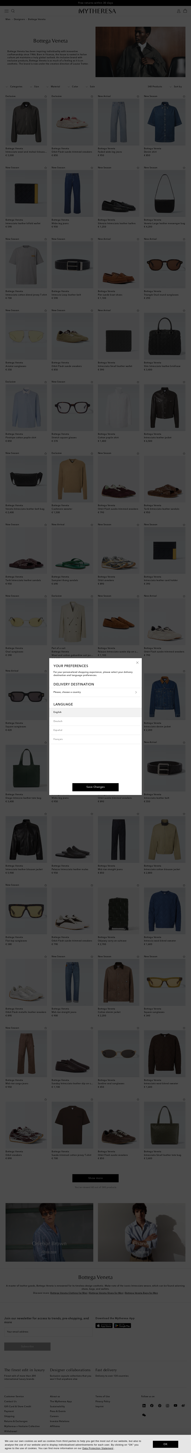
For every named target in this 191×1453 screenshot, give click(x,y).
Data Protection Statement (97, 1448)
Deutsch (58, 721)
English (57, 712)
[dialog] (95, 1444)
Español (57, 730)
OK (165, 1444)
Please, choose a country (95, 692)
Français (58, 739)
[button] (137, 662)
